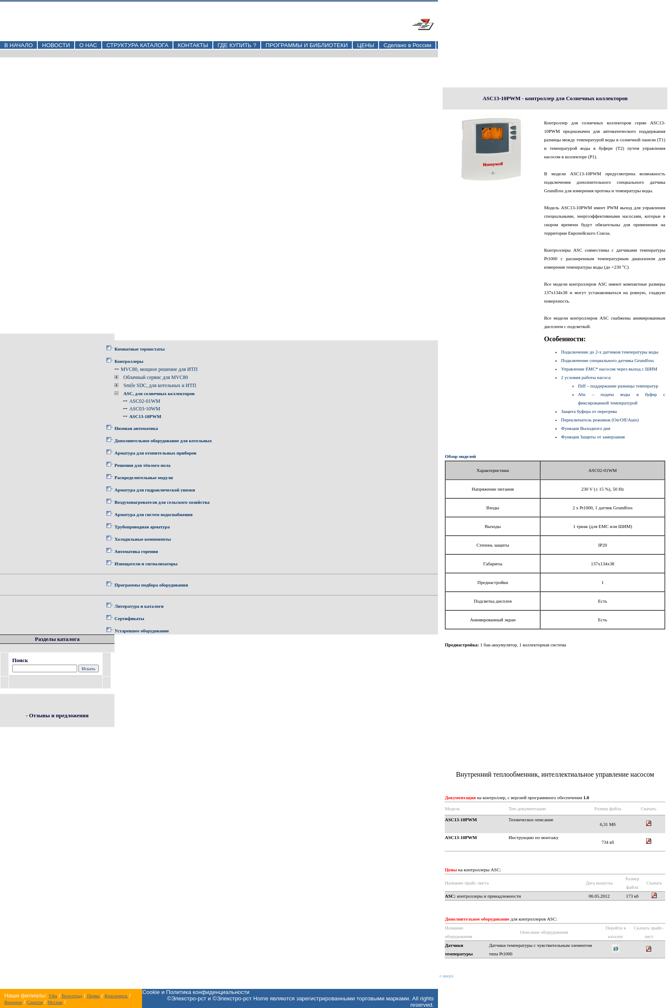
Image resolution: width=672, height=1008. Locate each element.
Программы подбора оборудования (151, 584)
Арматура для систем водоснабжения (153, 514)
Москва (54, 1002)
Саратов (35, 1002)
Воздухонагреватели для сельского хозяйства (161, 502)
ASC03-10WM (144, 409)
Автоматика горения (136, 551)
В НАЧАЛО (18, 45)
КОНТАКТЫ (193, 45)
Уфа (53, 995)
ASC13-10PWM (145, 416)
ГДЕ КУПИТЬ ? (237, 45)
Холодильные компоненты (142, 539)
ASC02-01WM (144, 401)
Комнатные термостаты (139, 348)
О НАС (88, 45)
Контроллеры (128, 361)
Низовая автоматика (136, 428)
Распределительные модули (143, 477)
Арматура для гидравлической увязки (154, 489)
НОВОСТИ (56, 45)
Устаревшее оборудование (141, 630)
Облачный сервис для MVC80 (155, 377)
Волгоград (72, 995)
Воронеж (13, 1002)
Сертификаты (129, 618)
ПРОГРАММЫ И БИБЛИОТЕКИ (306, 45)
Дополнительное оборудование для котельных (163, 440)
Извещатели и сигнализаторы (146, 563)
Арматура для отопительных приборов (155, 452)
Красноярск (116, 995)
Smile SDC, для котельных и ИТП (159, 385)
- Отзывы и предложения (57, 715)
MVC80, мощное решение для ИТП (159, 369)
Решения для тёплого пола (142, 465)
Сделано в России (407, 45)
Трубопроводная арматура (142, 526)
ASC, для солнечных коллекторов (159, 393)
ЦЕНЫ (365, 45)
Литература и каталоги (139, 606)
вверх (446, 975)
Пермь (93, 995)
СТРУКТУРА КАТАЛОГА (137, 45)
